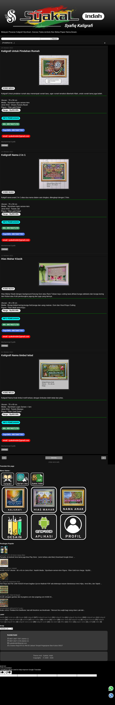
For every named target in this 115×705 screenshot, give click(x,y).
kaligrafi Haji (75, 619)
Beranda (53, 458)
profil (90, 622)
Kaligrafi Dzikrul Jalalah (8, 568)
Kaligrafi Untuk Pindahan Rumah (20, 51)
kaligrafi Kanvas (88, 619)
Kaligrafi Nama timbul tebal (17, 355)
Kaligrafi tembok (14, 619)
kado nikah (65, 619)
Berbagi (4, 145)
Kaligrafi (30, 617)
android (25, 619)
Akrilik (2, 617)
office (62, 622)
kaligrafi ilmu (11, 622)
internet (46, 619)
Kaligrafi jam (91, 617)
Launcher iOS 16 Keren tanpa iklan (12, 555)
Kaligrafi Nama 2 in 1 (13, 155)
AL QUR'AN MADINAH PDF (10, 582)
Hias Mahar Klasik (11, 258)
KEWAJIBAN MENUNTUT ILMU (11, 608)
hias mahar (36, 619)
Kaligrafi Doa (59, 617)
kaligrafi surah (41, 622)
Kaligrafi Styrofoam (75, 617)
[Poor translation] (8, 672)
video (97, 622)
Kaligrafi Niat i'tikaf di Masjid (10, 595)
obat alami (54, 622)
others (70, 622)
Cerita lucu (12, 617)
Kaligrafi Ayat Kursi (45, 617)
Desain (21, 617)
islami (55, 619)
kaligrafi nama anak (26, 622)
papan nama (80, 622)
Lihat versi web (54, 462)
